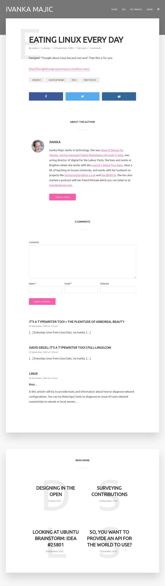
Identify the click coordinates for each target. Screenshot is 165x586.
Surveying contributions (109, 491)
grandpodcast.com (60, 185)
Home (114, 9)
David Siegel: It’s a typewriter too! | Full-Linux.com (70, 347)
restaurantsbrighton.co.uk (79, 175)
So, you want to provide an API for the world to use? (109, 538)
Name (32, 283)
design (47, 48)
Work (150, 9)
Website (104, 283)
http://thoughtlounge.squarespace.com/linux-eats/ (59, 68)
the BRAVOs (108, 175)
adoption (36, 80)
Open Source (90, 80)
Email (68, 283)
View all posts (63, 197)
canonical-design (56, 80)
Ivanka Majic (29, 9)
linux (74, 80)
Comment (34, 242)
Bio (124, 9)
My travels (136, 9)
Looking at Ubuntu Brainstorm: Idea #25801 (56, 538)
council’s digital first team (107, 165)
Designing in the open (55, 491)
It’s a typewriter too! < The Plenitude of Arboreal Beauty (76, 321)
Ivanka (35, 48)
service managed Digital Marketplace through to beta (91, 155)
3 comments (95, 48)
